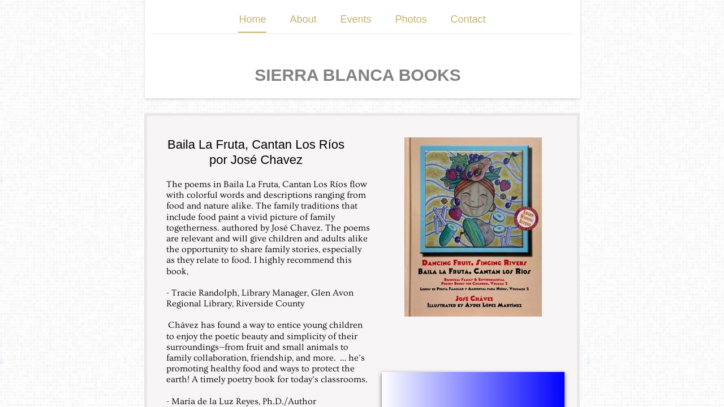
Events (355, 19)
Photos (411, 19)
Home (252, 19)
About (303, 19)
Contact (468, 19)
